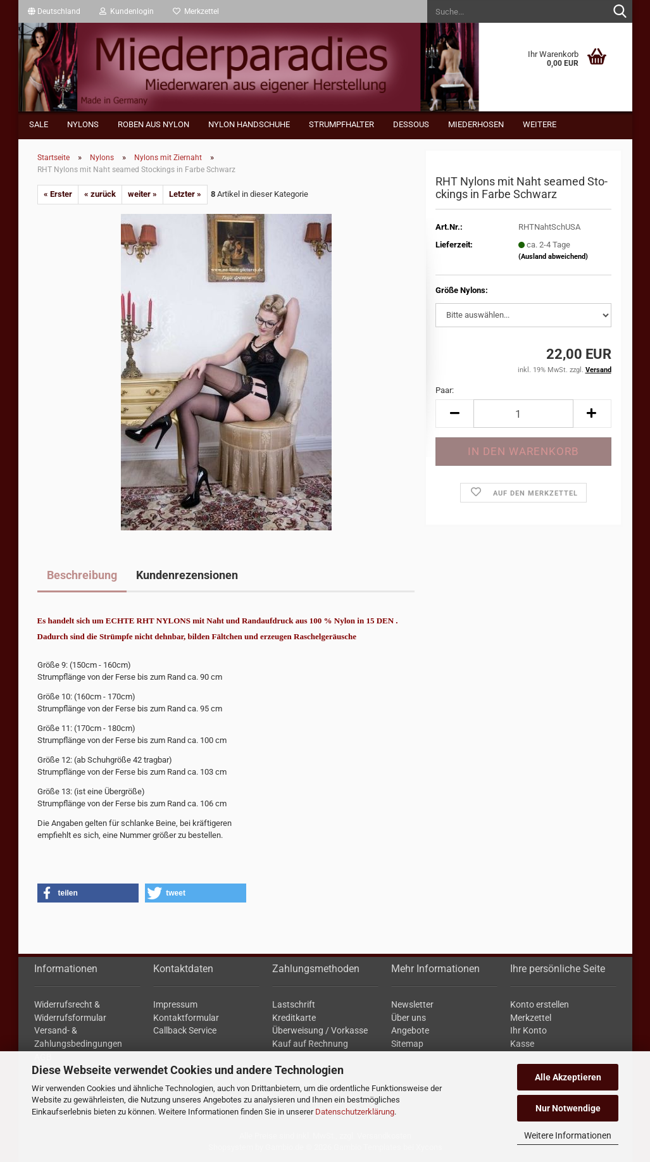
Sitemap (407, 1044)
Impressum (175, 1004)
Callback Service (184, 1030)
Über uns (408, 1018)
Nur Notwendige (568, 1108)
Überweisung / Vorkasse (320, 1030)
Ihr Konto (528, 1030)
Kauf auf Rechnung (310, 1044)
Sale (38, 124)
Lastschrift (293, 1004)
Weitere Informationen (567, 1135)
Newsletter (412, 1004)
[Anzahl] (523, 413)
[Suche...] (620, 12)
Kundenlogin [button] (126, 11)
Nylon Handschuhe (249, 124)
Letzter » (185, 194)
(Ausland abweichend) (553, 257)
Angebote (410, 1030)
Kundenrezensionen (187, 575)
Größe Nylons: (461, 290)
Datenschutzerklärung (354, 1111)
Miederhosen (476, 124)
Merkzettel (196, 11)
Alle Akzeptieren (568, 1077)
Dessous (411, 124)
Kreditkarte (294, 1018)
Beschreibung (82, 575)
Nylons (83, 124)
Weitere (539, 124)
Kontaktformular (186, 1018)
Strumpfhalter (341, 124)
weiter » (142, 194)
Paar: (444, 390)
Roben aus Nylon (153, 124)
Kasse (522, 1044)
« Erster (58, 194)
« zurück (100, 194)
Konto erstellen (539, 1004)
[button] (54, 11)
